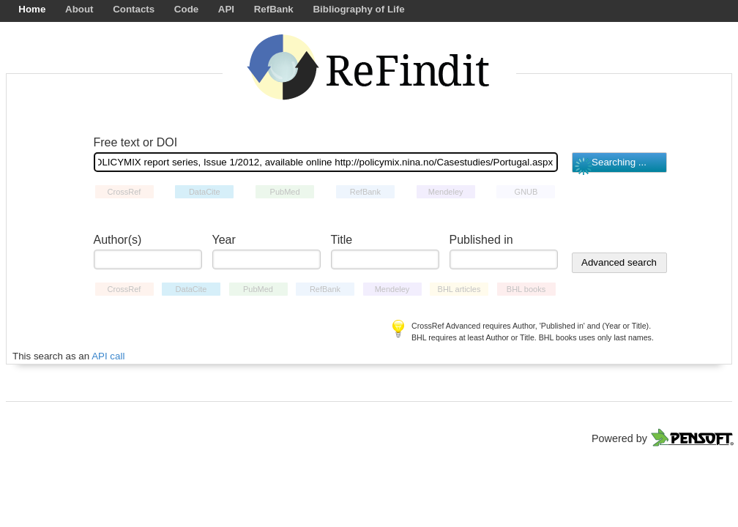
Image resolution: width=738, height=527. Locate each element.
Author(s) (118, 239)
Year (224, 239)
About (79, 9)
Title (342, 239)
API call (108, 356)
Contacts (133, 9)
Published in (481, 239)
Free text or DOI (136, 142)
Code (186, 9)
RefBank (274, 9)
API (226, 9)
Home (31, 9)
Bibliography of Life (358, 9)
